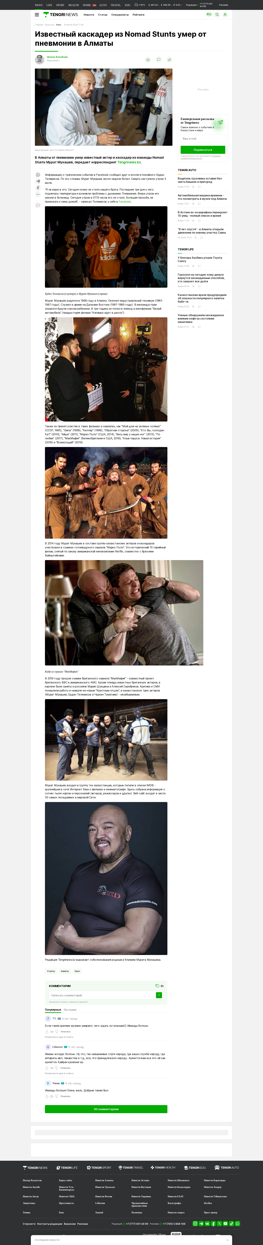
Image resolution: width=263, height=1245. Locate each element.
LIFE (49, 5)
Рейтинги (138, 14)
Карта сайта (65, 1180)
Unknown (57, 1046)
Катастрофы (174, 1203)
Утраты (51, 971)
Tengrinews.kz (129, 162)
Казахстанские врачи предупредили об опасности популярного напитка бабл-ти (202, 298)
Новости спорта (176, 1212)
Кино (77, 971)
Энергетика (29, 1203)
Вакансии (70, 1223)
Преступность (66, 1203)
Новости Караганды (214, 1180)
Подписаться (203, 149)
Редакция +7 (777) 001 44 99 (199, 5)
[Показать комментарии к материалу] (38, 205)
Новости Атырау (213, 1187)
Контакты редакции (49, 1223)
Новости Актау (31, 1196)
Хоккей (99, 1212)
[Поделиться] (169, 60)
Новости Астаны (140, 1180)
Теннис (26, 1212)
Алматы (65, 971)
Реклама (223, 5)
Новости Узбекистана (215, 1196)
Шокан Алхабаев (57, 56)
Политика (137, 1212)
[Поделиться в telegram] (38, 181)
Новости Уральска (105, 1187)
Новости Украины (141, 1196)
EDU (127, 5)
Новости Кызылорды (179, 1187)
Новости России (103, 1196)
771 (54, 1018)
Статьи (102, 14)
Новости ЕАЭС (176, 1196)
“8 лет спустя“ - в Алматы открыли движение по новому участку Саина (202, 231)
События (100, 1203)
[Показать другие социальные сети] (38, 194)
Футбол (208, 1203)
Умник (56, 1083)
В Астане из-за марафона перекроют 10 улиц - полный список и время (202, 214)
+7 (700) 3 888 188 (174, 1223)
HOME (87, 5)
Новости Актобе (31, 1187)
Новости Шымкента (178, 1180)
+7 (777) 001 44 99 (137, 1223)
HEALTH (73, 5)
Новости (89, 14)
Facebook (125, 201)
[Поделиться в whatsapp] (38, 175)
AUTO (103, 5)
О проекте (29, 1223)
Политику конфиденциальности (201, 157)
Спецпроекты (120, 14)
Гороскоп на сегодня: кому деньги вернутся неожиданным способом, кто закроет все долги (201, 278)
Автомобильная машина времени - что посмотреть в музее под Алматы (202, 197)
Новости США (66, 1196)
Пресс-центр (210, 1212)
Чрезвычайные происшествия (140, 1204)
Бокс (61, 1212)
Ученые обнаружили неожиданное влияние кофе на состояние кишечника (201, 318)
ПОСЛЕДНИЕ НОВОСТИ (47, 1240)
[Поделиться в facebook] (38, 188)
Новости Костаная (141, 1187)
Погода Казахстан (32, 1180)
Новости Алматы (104, 1180)
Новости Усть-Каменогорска (66, 1188)
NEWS (38, 5)
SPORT (60, 5)
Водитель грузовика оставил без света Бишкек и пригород (200, 180)
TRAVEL (116, 5)
